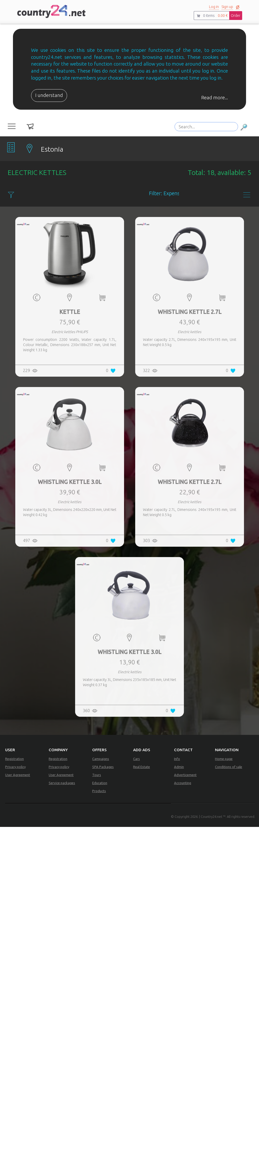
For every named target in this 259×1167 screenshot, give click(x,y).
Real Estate (141, 767)
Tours (96, 775)
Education (99, 783)
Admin (179, 767)
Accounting (182, 783)
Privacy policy (15, 767)
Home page (224, 759)
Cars (136, 759)
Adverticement (185, 775)
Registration (14, 759)
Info (177, 759)
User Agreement (17, 775)
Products (99, 791)
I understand (49, 95)
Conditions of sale (228, 767)
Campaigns (100, 759)
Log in (214, 7)
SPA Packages (103, 767)
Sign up (227, 7)
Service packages (62, 783)
